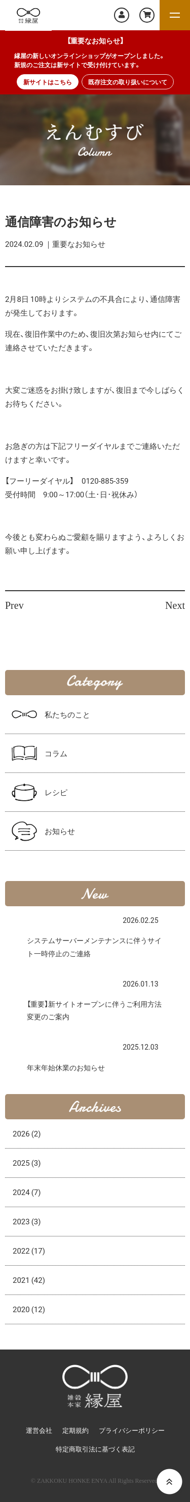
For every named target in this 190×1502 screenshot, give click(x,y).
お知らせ (60, 831)
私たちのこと (67, 714)
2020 (29, 1309)
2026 (27, 1133)
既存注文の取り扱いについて (127, 81)
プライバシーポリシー (132, 1430)
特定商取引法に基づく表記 (95, 1449)
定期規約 (75, 1430)
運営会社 (39, 1430)
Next (175, 605)
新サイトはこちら (47, 81)
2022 (29, 1250)
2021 (29, 1279)
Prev (14, 605)
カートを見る (147, 15)
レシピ (56, 792)
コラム (56, 753)
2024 (27, 1192)
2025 (27, 1162)
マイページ (121, 15)
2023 (27, 1221)
